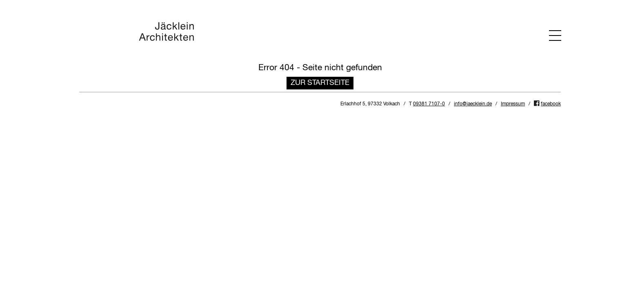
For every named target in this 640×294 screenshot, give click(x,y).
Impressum (513, 104)
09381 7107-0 (429, 104)
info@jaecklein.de (473, 104)
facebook (551, 104)
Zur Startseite (320, 83)
